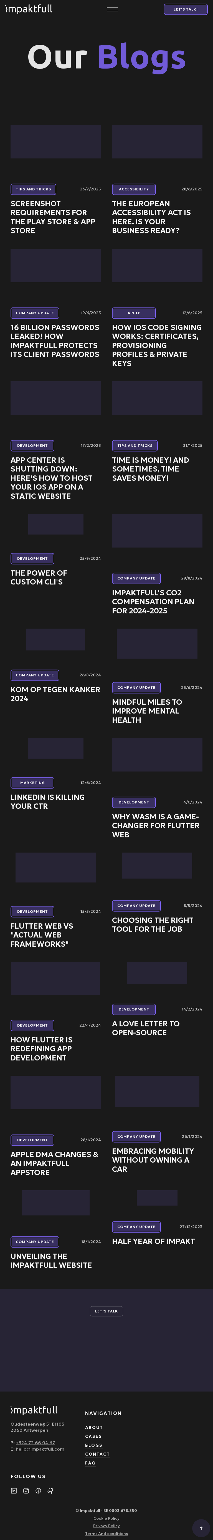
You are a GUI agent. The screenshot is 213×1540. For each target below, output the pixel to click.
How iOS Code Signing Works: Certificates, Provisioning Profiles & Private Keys (157, 350)
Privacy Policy (106, 1530)
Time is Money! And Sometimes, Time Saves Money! (150, 474)
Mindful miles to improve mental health (147, 716)
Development (32, 450)
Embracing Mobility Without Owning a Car (153, 1165)
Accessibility (134, 194)
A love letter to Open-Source (146, 1033)
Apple (134, 318)
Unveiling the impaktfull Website (51, 1266)
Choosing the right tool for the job (153, 929)
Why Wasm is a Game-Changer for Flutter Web (156, 830)
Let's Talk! (186, 9)
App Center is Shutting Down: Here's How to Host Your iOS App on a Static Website (52, 483)
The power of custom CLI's (39, 582)
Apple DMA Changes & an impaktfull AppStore (54, 1168)
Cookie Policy (106, 1523)
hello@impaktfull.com (40, 1453)
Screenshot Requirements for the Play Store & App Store (53, 222)
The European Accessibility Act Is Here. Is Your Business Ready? (151, 222)
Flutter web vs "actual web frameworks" (42, 939)
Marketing (32, 787)
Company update (35, 318)
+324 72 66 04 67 (35, 1447)
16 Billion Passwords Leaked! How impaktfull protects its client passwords (55, 346)
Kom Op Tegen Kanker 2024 (55, 699)
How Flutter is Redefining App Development (42, 1053)
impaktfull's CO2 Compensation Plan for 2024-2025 (153, 606)
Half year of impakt (153, 1246)
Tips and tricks (33, 194)
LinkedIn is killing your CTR (48, 806)
